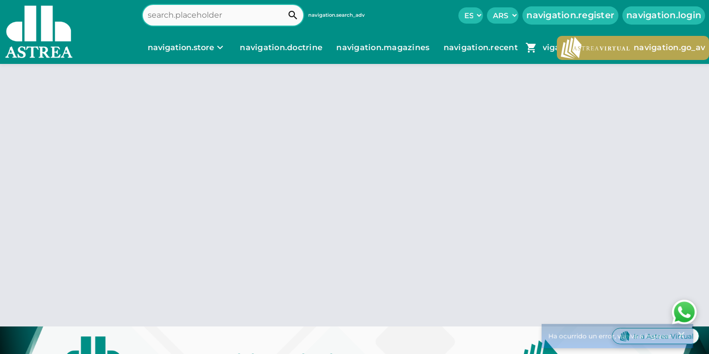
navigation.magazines (383, 47)
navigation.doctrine (281, 47)
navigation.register (570, 15)
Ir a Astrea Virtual (655, 336)
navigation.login (663, 15)
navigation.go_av (633, 48)
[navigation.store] (187, 48)
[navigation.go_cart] (531, 47)
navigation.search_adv (336, 15)
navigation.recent (482, 47)
